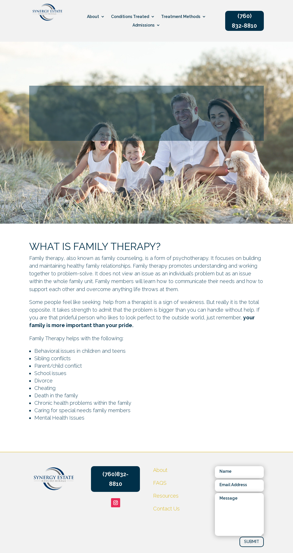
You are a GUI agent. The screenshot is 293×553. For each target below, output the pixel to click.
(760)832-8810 (115, 479)
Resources (124, 188)
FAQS (160, 483)
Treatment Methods (180, 17)
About (93, 17)
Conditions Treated (130, 17)
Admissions (143, 25)
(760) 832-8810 (244, 21)
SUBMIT (251, 541)
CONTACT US (235, 193)
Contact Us (166, 509)
